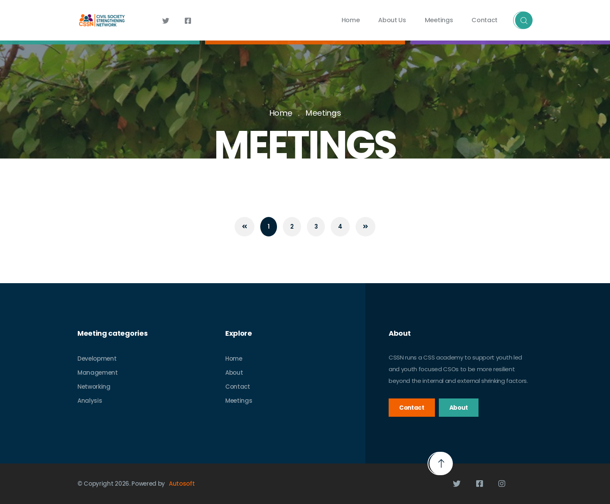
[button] (441, 463)
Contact (485, 20)
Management (97, 372)
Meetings (439, 20)
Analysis (89, 401)
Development (96, 358)
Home (351, 20)
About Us (392, 20)
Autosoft (182, 483)
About (234, 372)
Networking (93, 386)
